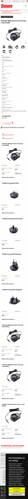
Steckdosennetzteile (14, 10)
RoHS (4, 481)
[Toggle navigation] (25, 6)
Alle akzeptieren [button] (17, 488)
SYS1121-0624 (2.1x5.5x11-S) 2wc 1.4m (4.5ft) (11, 13)
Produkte (7, 10)
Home (2, 10)
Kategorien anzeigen (6, 16)
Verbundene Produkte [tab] (7, 134)
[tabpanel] (14, 291)
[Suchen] (19, 1)
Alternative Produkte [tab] (7, 138)
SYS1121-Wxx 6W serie (7, 11)
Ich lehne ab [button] (17, 491)
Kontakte (3, 455)
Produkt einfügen (7, 123)
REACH (4, 479)
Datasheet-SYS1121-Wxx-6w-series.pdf (13, 127)
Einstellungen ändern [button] (17, 494)
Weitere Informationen (8, 177)
